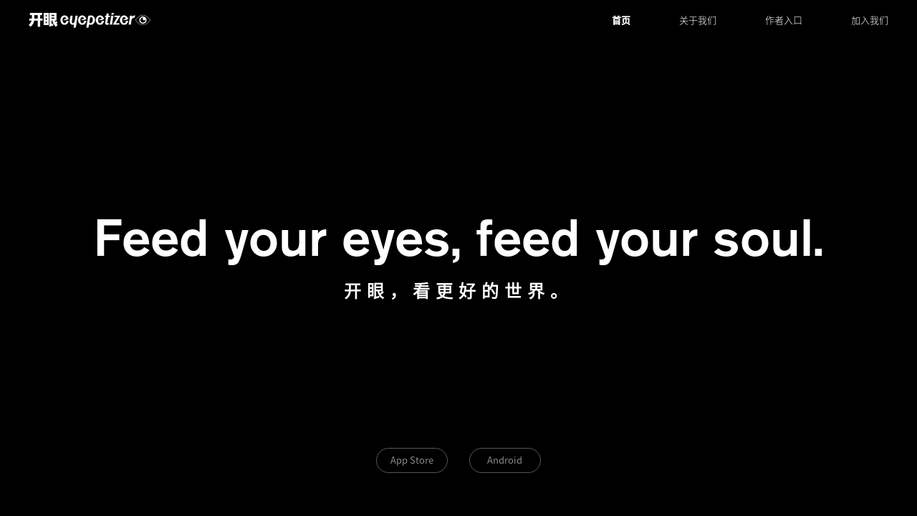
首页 (621, 20)
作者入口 (783, 20)
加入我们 (869, 20)
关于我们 (697, 20)
